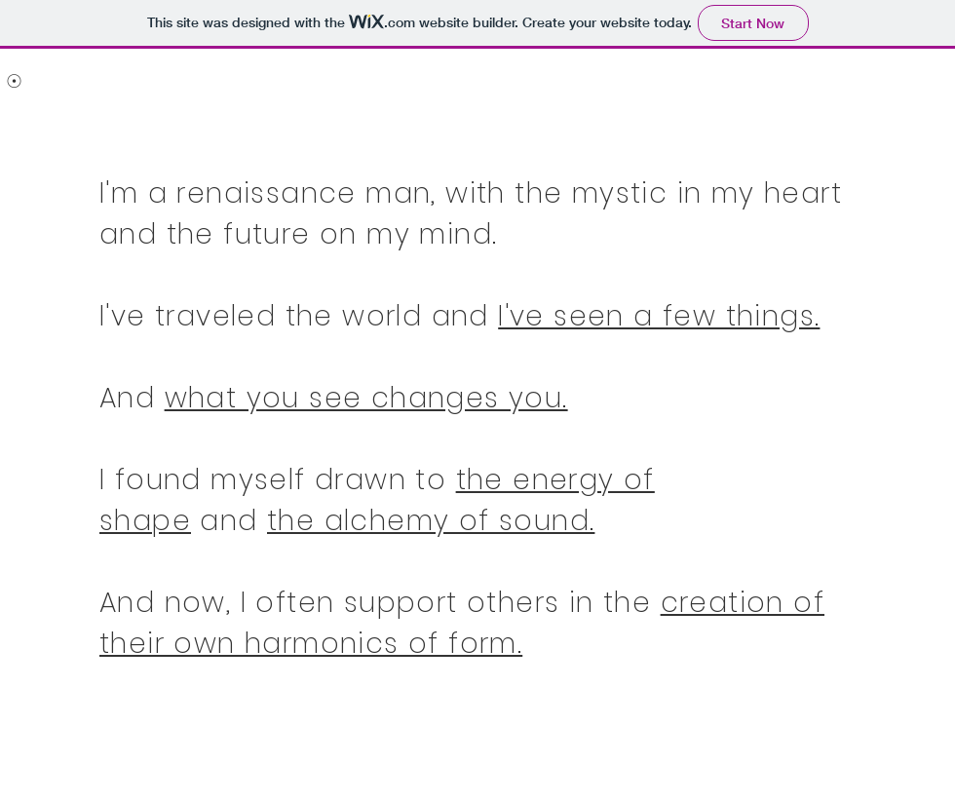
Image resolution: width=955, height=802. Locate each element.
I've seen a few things (656, 316)
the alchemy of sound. (430, 521)
